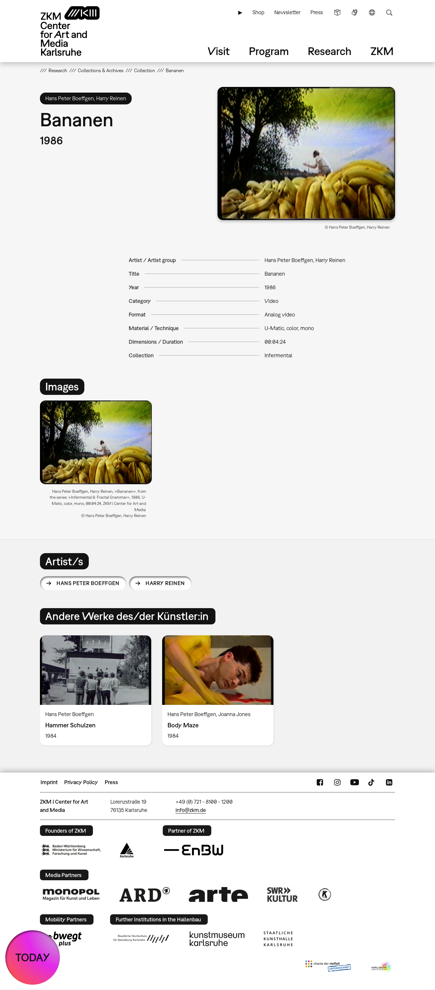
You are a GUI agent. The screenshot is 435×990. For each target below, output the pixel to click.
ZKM (382, 51)
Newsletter (287, 12)
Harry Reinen (165, 583)
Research (330, 51)
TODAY (32, 957)
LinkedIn (389, 782)
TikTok (372, 782)
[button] (306, 153)
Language (372, 12)
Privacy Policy (81, 782)
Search (389, 12)
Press (316, 12)
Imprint (49, 782)
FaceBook (320, 782)
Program (269, 51)
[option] (98, 461)
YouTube (354, 782)
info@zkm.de (190, 810)
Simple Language (337, 12)
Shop (258, 12)
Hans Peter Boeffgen (88, 583)
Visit (219, 51)
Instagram (337, 782)
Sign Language (354, 12)
